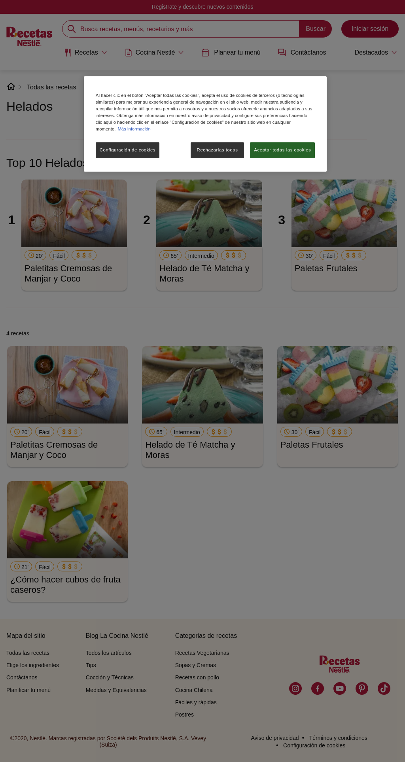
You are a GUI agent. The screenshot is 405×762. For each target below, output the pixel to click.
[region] (205, 124)
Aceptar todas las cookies (282, 149)
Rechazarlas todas (217, 149)
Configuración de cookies (127, 149)
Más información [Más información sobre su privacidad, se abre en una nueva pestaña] (133, 129)
